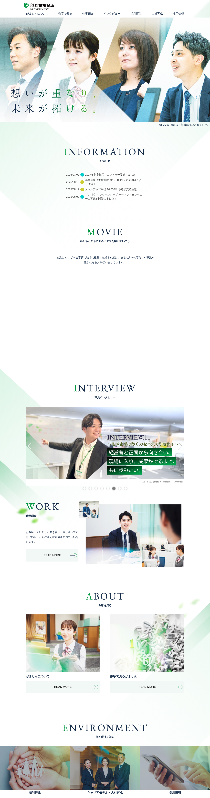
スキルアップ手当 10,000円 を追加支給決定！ (112, 189)
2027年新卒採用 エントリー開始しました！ (111, 174)
